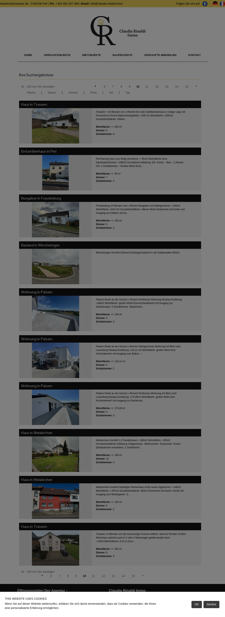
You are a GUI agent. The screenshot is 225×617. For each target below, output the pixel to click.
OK (197, 604)
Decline (211, 604)
